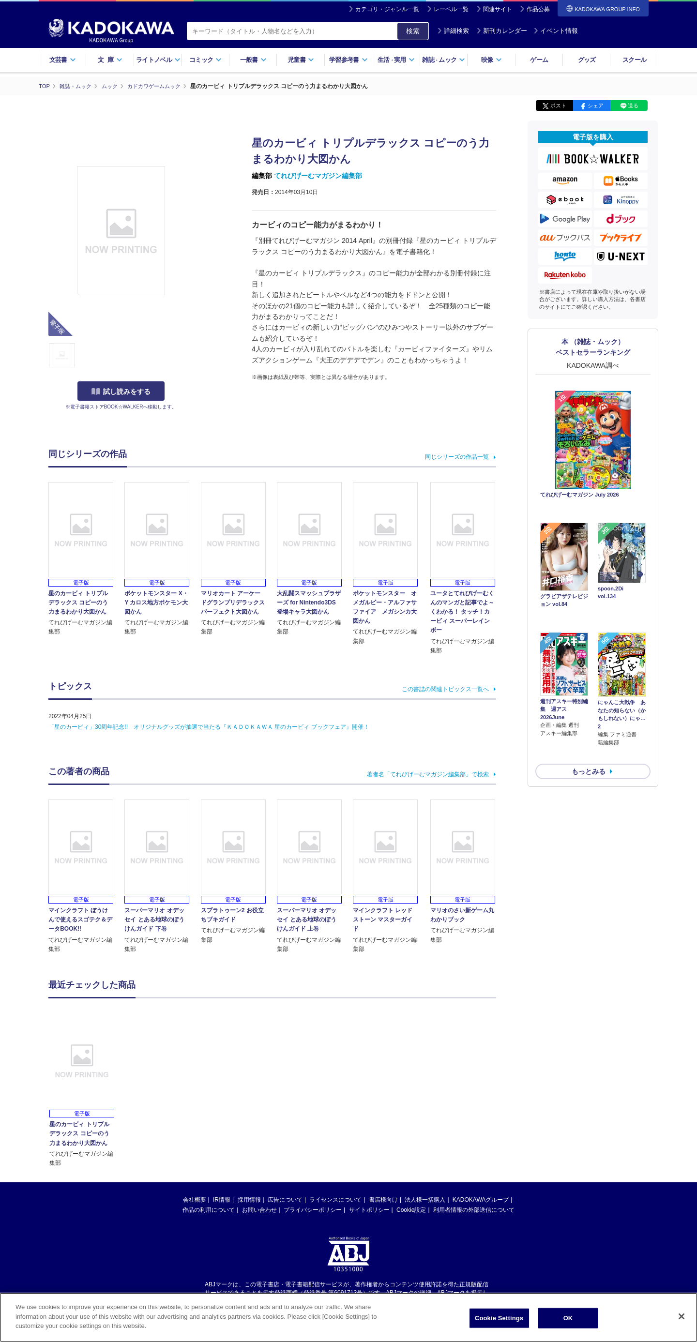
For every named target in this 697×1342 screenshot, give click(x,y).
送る (633, 105)
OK (568, 1318)
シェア (596, 105)
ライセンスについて (335, 1199)
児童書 (301, 59)
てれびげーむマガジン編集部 (318, 176)
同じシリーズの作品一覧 (457, 456)
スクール (634, 59)
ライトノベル (158, 59)
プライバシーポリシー (313, 1209)
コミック (205, 59)
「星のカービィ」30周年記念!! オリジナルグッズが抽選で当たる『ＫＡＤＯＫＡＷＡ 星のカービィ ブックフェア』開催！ (208, 726)
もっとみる (589, 720)
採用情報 (249, 1199)
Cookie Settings (499, 1318)
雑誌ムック (443, 59)
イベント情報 (555, 30)
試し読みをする (121, 391)
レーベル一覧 (451, 9)
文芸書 (62, 59)
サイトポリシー (369, 1209)
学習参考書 (348, 59)
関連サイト (497, 9)
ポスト (558, 105)
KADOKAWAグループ (481, 1199)
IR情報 (221, 1199)
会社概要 (194, 1199)
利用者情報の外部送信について (474, 1209)
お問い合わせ (259, 1209)
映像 (491, 59)
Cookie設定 (411, 1209)
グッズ (587, 59)
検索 (413, 31)
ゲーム (539, 59)
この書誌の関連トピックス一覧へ (445, 688)
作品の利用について (208, 1209)
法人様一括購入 (425, 1199)
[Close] (681, 1316)
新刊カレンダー (501, 30)
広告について (285, 1199)
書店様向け (383, 1199)
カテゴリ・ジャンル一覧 (387, 9)
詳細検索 (453, 30)
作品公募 (538, 9)
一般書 (253, 59)
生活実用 (396, 59)
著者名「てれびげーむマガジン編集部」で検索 (428, 773)
